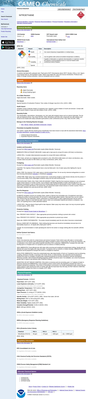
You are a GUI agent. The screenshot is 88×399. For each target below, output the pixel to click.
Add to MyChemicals (64, 9)
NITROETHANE (51, 41)
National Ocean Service (66, 390)
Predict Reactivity (6, 31)
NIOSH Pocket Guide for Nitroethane (34, 211)
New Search (4, 19)
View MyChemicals (6, 28)
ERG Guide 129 (28, 149)
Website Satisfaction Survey (57, 386)
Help (2, 11)
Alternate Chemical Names (24, 23)
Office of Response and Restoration (47, 390)
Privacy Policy (37, 386)
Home (2, 9)
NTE (68, 36)
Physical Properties (57, 21)
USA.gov (50, 392)
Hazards (31, 21)
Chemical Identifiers (22, 21)
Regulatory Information (70, 21)
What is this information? (24, 30)
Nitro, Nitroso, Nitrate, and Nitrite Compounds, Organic (36, 124)
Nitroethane (20, 41)
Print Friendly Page (78, 9)
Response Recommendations (43, 21)
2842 (32, 36)
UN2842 (49, 174)
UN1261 (35, 174)
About (30, 386)
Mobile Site (4, 36)
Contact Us (45, 386)
